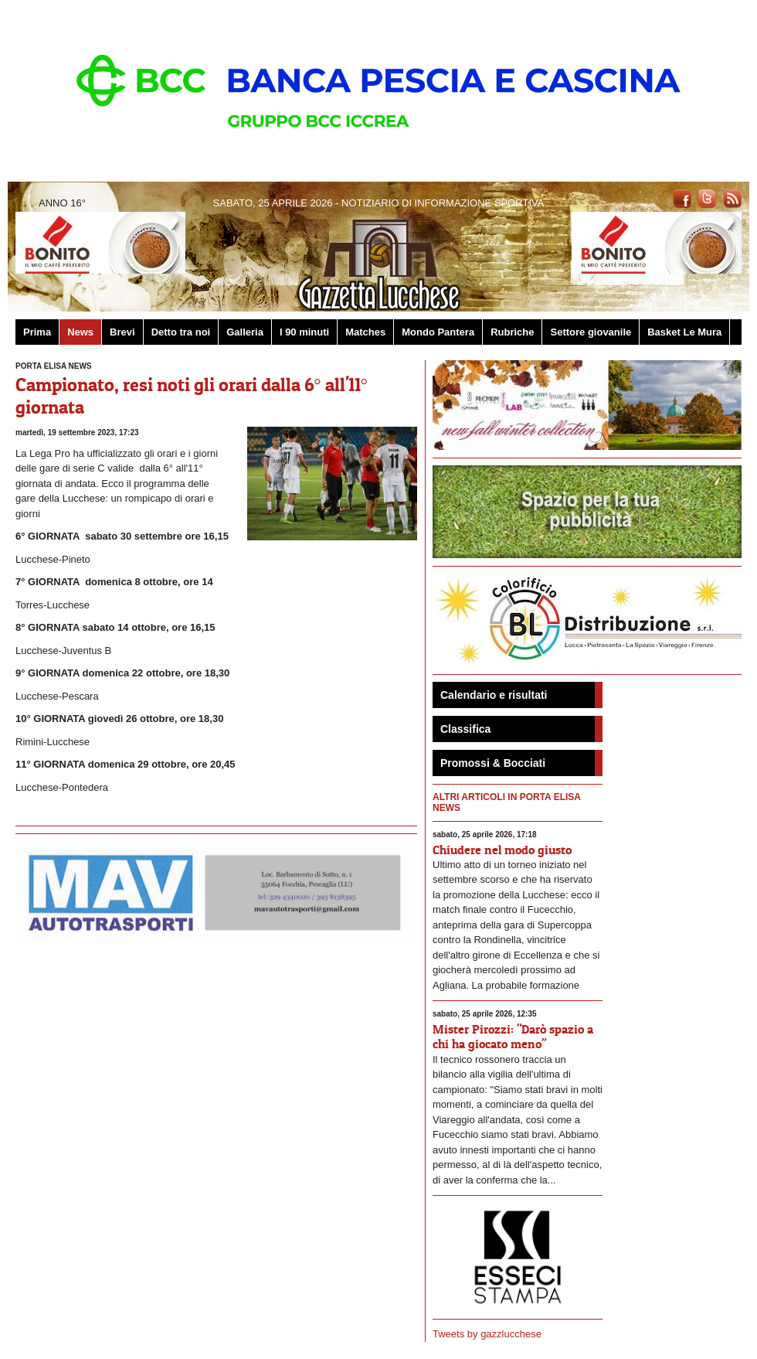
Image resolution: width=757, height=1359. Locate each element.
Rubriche (512, 332)
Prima (37, 332)
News (80, 332)
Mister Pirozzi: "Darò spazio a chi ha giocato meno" (513, 1036)
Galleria (244, 332)
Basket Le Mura (684, 332)
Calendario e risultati (493, 695)
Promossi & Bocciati (492, 763)
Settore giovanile (590, 332)
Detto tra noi (181, 332)
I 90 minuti (304, 332)
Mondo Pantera (438, 332)
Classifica (465, 729)
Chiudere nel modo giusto (502, 849)
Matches (365, 332)
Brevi (122, 332)
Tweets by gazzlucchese (487, 1334)
